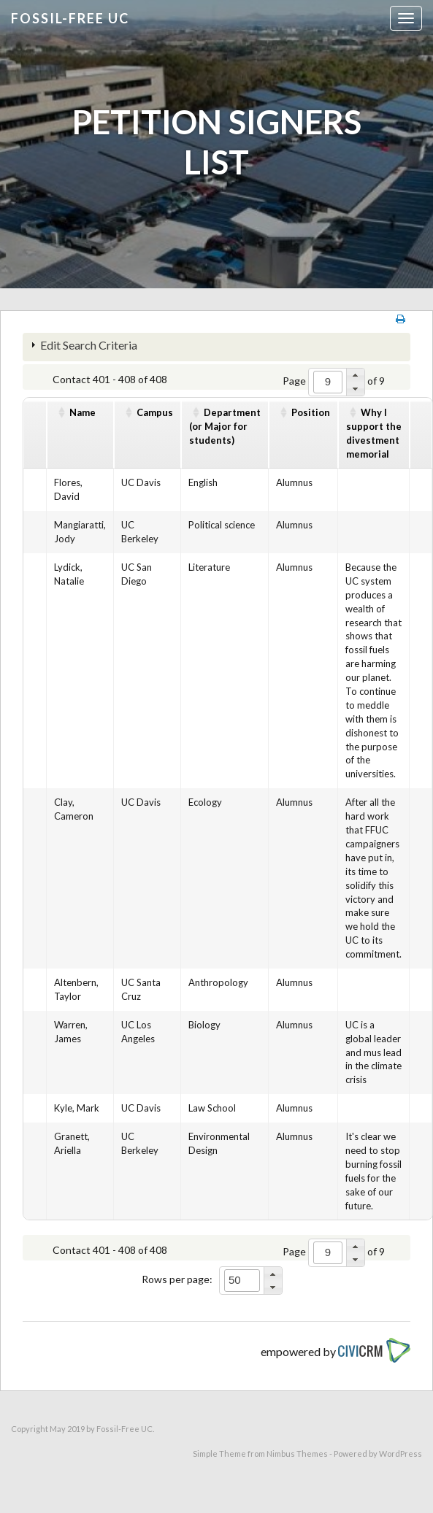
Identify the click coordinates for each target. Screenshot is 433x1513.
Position (310, 412)
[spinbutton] (327, 382)
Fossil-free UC (70, 18)
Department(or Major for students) (225, 426)
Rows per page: (177, 1279)
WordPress (400, 1453)
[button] (355, 375)
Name (82, 412)
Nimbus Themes (297, 1453)
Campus (155, 412)
